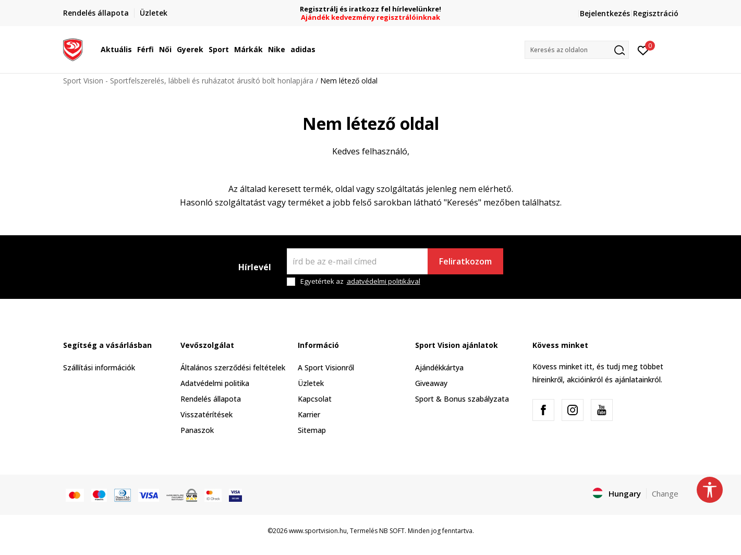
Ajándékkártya (439, 367)
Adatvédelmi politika (214, 383)
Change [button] (665, 493)
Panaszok (197, 430)
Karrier (309, 414)
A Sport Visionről (326, 367)
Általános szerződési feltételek (232, 367)
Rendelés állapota (210, 399)
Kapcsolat (315, 399)
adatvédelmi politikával (383, 281)
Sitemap (312, 430)
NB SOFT (392, 530)
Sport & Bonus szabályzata (462, 399)
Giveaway (431, 383)
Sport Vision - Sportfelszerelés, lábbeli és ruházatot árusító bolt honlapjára (188, 81)
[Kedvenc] (643, 49)
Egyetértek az (360, 281)
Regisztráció (655, 13)
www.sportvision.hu (318, 530)
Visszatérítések (206, 414)
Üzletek (311, 383)
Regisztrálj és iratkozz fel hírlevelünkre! (370, 9)
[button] (577, 50)
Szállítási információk (99, 367)
